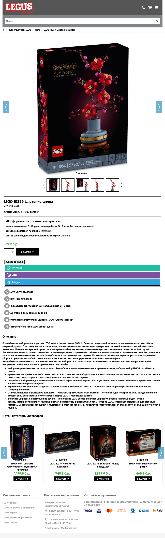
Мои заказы (10, 502)
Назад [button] (6, 107)
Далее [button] (159, 107)
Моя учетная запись (17, 495)
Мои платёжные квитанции (19, 507)
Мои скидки (10, 522)
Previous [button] (44, 185)
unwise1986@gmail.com (64, 528)
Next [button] (121, 185)
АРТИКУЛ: (8, 206)
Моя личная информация (18, 517)
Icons (37, 30)
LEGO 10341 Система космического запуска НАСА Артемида (22, 466)
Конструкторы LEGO (20, 30)
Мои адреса (10, 512)
